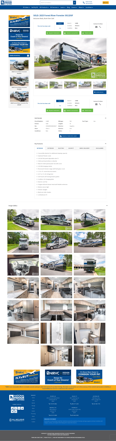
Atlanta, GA (53, 396)
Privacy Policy (47, 437)
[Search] (56, 3)
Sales (33, 400)
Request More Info (53, 33)
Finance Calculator (71, 33)
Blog (68, 7)
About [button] (81, 7)
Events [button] (74, 7)
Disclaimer (99, 148)
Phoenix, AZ (74, 407)
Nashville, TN (53, 407)
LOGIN (106, 2)
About (33, 416)
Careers (33, 421)
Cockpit (71, 148)
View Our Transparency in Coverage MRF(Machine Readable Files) (69, 437)
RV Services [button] (54, 7)
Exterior (51, 148)
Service (33, 403)
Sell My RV (34, 7)
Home (33, 397)
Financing (33, 413)
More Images (98, 92)
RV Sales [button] (25, 7)
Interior (40, 148)
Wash (33, 408)
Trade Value (86, 33)
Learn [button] (62, 7)
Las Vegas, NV (96, 396)
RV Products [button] (43, 7)
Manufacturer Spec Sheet (68, 136)
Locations (33, 419)
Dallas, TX (74, 396)
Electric (61, 148)
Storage (33, 405)
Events (33, 411)
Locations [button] (89, 7)
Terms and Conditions (37, 437)
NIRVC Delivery (85, 148)
